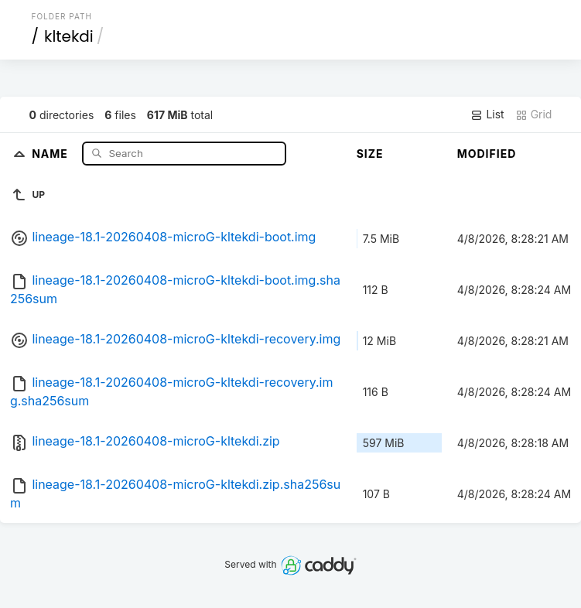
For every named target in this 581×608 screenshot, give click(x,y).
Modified (487, 153)
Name (51, 152)
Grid (533, 114)
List (487, 114)
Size (370, 153)
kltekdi (69, 36)
